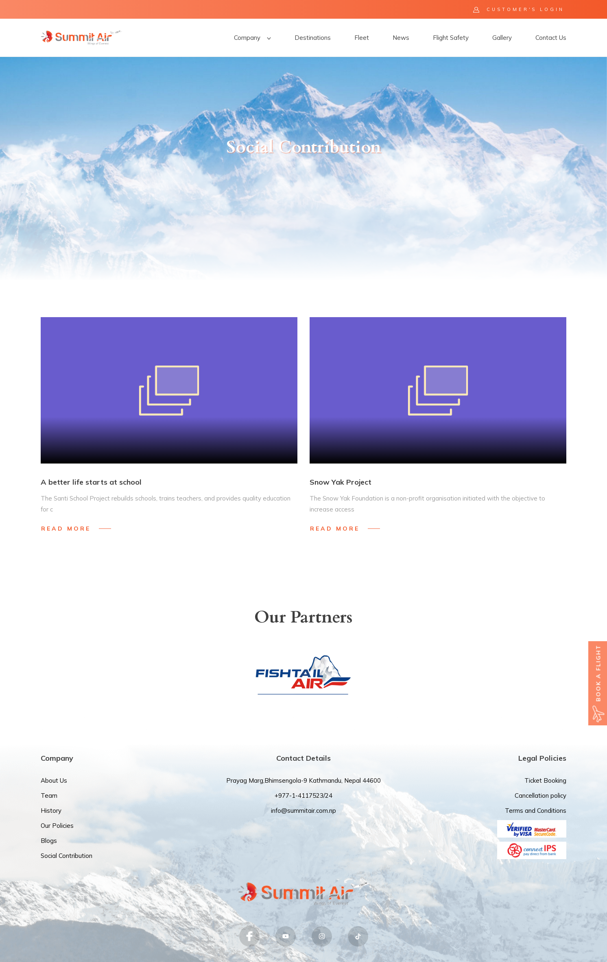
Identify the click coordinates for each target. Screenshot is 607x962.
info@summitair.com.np (303, 810)
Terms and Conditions (535, 810)
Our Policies (57, 825)
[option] (303, 169)
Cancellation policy (540, 795)
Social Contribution (66, 856)
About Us (54, 780)
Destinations (313, 37)
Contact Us (550, 37)
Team (49, 795)
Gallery (502, 37)
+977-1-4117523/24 (303, 795)
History (51, 810)
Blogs (49, 840)
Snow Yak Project (340, 482)
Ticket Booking (545, 780)
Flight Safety (451, 37)
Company (252, 37)
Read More (66, 528)
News (401, 37)
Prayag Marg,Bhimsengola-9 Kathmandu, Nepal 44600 (303, 780)
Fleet (361, 37)
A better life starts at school (91, 482)
